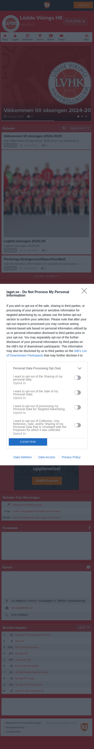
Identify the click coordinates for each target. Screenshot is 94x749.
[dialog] (47, 374)
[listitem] (47, 368)
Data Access (46, 457)
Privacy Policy (71, 457)
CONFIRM (28, 441)
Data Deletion (23, 457)
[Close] (86, 292)
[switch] (77, 378)
